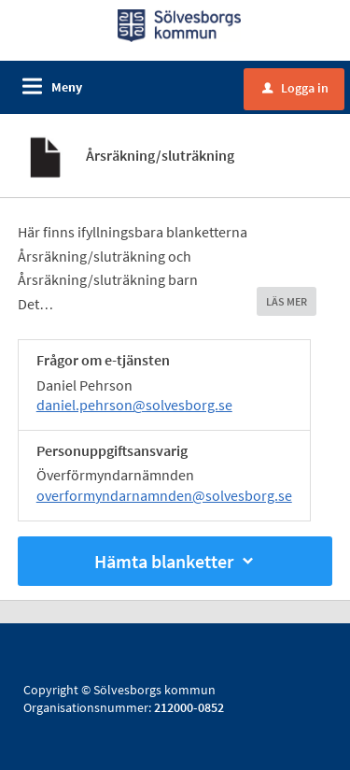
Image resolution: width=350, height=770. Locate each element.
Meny (66, 86)
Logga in (295, 87)
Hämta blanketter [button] (175, 561)
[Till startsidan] (180, 24)
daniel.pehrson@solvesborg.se (134, 404)
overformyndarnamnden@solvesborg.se (164, 495)
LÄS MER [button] (286, 301)
